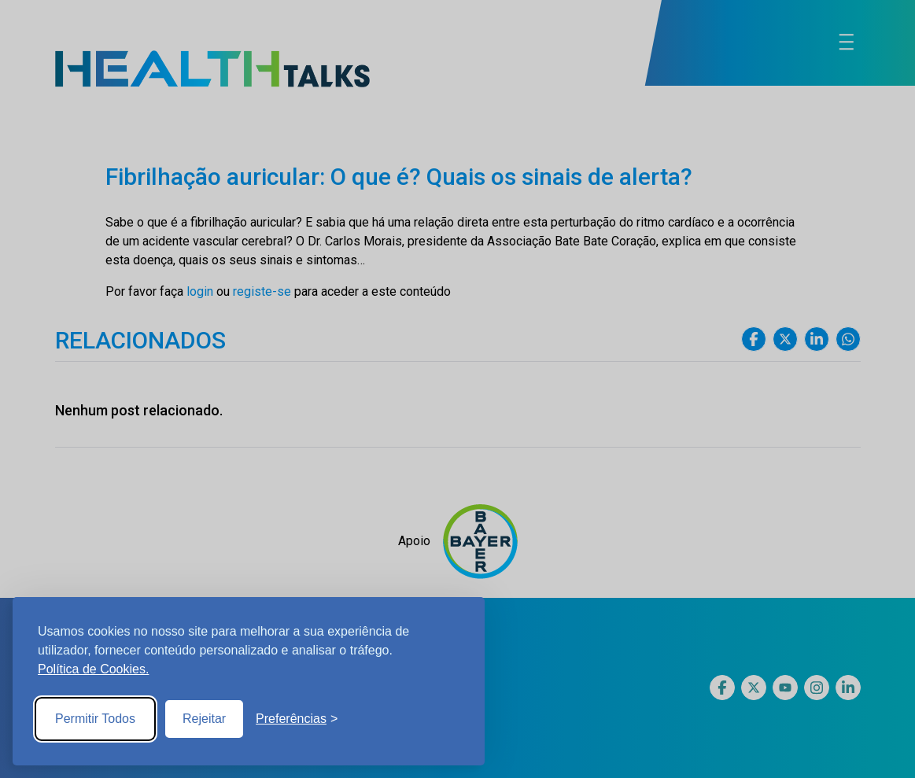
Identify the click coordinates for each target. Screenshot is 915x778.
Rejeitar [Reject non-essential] (204, 718)
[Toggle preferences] (297, 719)
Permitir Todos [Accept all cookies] (95, 718)
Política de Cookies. (93, 669)
